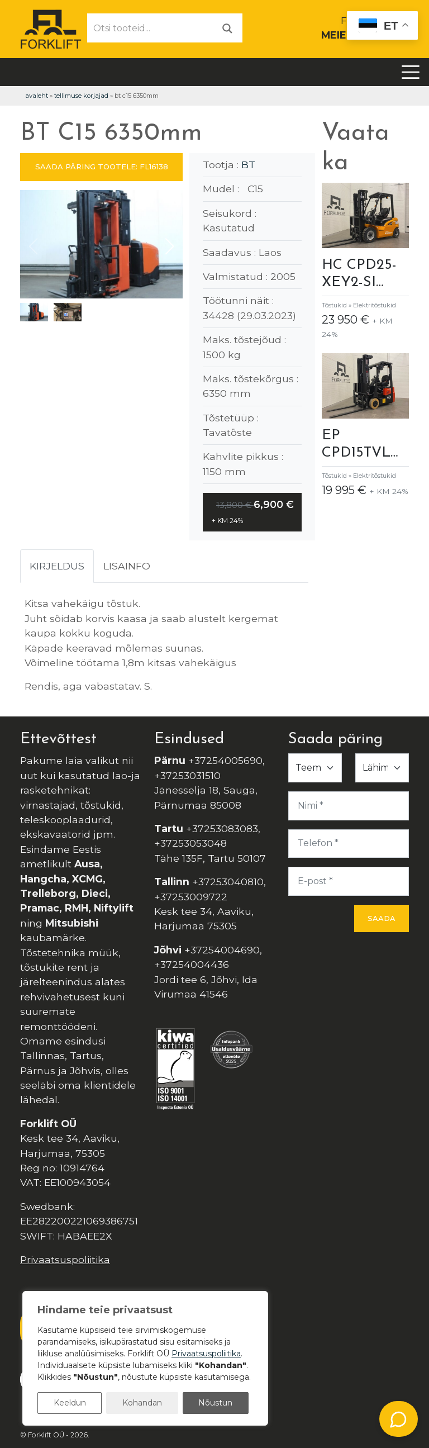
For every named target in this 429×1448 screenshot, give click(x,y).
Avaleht (36, 95)
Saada (381, 918)
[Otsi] (227, 27)
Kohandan (142, 1403)
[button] (169, 246)
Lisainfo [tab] (126, 566)
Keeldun (70, 1403)
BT (248, 164)
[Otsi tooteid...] (150, 28)
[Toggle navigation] (410, 72)
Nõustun (215, 1403)
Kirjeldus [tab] (57, 566)
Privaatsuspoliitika (65, 1259)
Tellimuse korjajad (81, 95)
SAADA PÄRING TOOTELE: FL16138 (101, 166)
